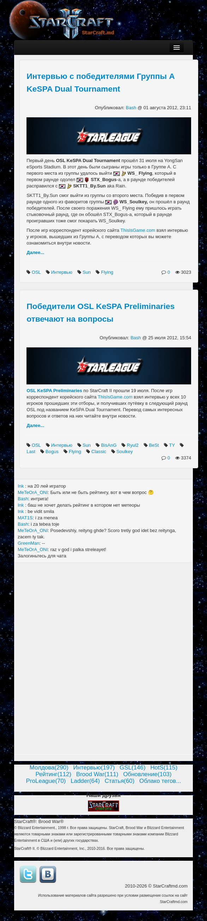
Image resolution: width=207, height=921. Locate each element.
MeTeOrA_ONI (33, 492)
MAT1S (25, 517)
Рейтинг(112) (53, 774)
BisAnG (109, 445)
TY (172, 445)
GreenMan (28, 543)
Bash (131, 107)
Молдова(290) (49, 767)
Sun (87, 272)
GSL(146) (133, 767)
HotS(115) (163, 767)
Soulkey (125, 451)
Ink (21, 486)
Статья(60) (120, 781)
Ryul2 (133, 445)
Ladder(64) (85, 781)
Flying (107, 272)
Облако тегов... (160, 781)
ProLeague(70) (46, 781)
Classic (99, 451)
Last (31, 451)
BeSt (154, 445)
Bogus (53, 451)
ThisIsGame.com (137, 230)
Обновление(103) (147, 774)
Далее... (35, 252)
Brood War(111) (97, 774)
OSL (37, 272)
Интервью (62, 272)
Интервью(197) (94, 767)
